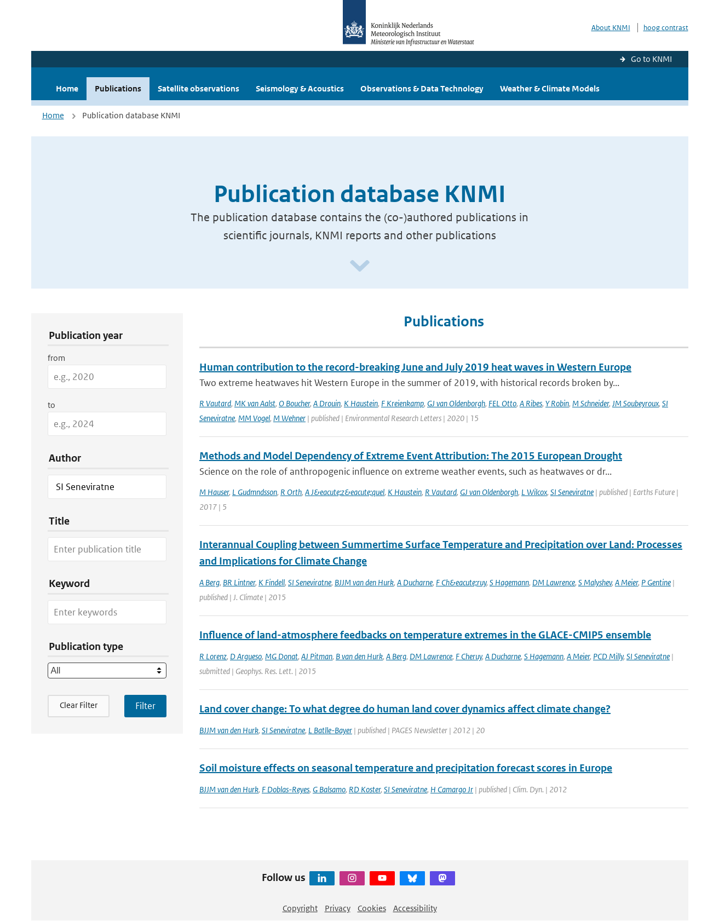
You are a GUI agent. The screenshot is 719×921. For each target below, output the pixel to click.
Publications (118, 88)
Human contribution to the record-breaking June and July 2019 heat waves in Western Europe (415, 367)
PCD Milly (608, 656)
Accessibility (415, 908)
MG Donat (281, 656)
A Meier (626, 582)
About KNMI (610, 27)
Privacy (337, 908)
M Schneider (590, 403)
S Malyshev (595, 582)
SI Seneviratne (572, 492)
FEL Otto (502, 403)
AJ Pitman (316, 656)
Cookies (372, 908)
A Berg (209, 582)
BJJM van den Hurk (364, 582)
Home (67, 88)
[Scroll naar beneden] (360, 266)
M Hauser (214, 492)
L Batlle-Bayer (330, 730)
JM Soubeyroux (635, 403)
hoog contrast (665, 27)
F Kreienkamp (402, 403)
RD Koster (365, 789)
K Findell (271, 582)
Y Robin (557, 403)
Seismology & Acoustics (300, 88)
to (51, 405)
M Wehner (289, 418)
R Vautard (215, 403)
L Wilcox (534, 492)
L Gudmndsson (254, 492)
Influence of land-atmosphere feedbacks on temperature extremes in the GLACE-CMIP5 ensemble (425, 635)
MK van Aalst (254, 403)
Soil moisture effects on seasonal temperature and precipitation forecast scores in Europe (405, 768)
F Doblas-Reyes (285, 789)
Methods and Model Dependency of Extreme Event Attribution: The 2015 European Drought (410, 456)
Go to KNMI (651, 59)
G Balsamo (329, 789)
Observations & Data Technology (422, 88)
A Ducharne (415, 582)
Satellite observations (198, 88)
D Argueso (246, 656)
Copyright (300, 908)
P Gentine (656, 582)
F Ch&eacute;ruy (461, 582)
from (56, 358)
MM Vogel (254, 418)
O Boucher (294, 403)
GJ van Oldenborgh (456, 403)
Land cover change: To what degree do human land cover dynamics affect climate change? (405, 709)
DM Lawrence (553, 582)
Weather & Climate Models (550, 88)
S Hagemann (509, 582)
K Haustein (361, 403)
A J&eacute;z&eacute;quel (344, 492)
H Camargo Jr (451, 789)
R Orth (291, 492)
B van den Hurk (359, 656)
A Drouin (327, 403)
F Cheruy (469, 656)
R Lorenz (213, 656)
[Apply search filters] (145, 706)
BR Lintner (239, 582)
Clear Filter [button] (78, 705)
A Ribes (531, 403)
